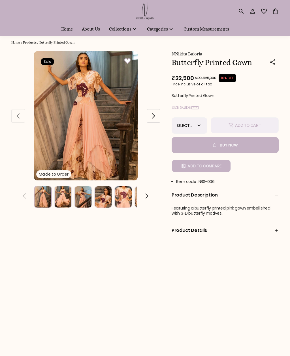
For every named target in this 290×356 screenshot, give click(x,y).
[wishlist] (264, 11)
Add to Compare (201, 166)
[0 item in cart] (275, 11)
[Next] (146, 196)
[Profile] (252, 11)
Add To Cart (245, 125)
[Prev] (24, 196)
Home (15, 42)
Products (29, 42)
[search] (241, 11)
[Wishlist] (127, 62)
